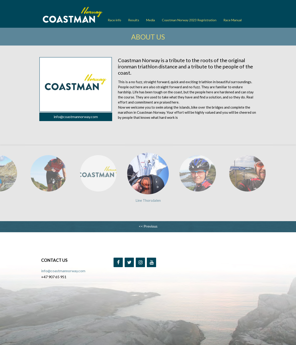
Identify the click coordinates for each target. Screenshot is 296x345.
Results (133, 20)
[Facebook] (118, 262)
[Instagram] (140, 262)
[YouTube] (151, 262)
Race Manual (232, 20)
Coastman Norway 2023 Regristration (189, 20)
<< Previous (148, 226)
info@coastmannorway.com (76, 116)
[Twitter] (129, 262)
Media (150, 20)
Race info (114, 20)
